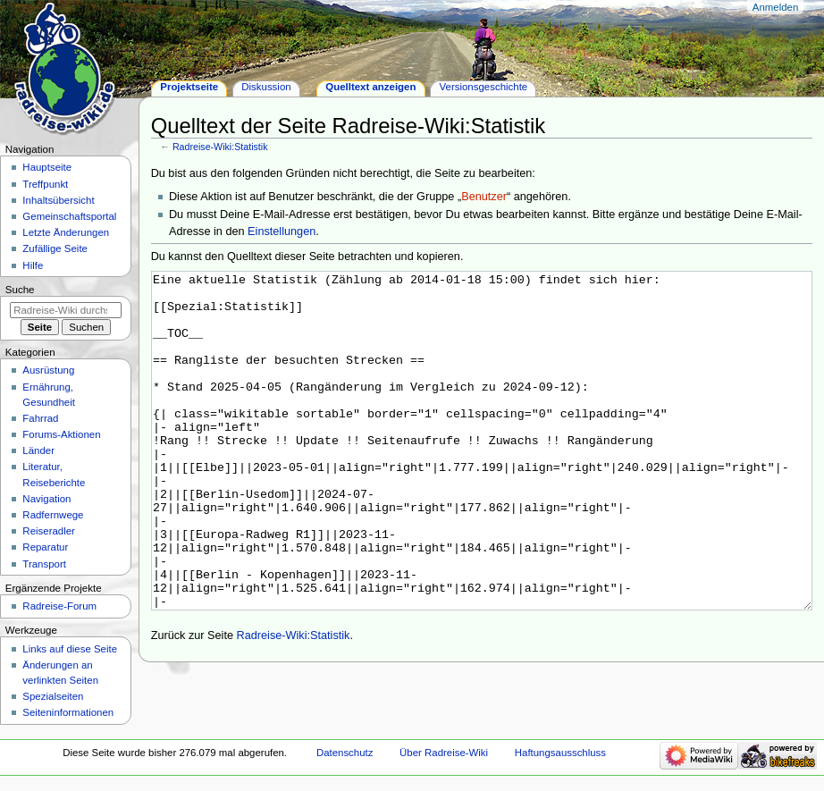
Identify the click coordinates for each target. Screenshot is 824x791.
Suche (20, 289)
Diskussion (265, 86)
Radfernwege (52, 514)
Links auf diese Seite (69, 649)
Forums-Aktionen (61, 434)
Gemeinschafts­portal (69, 216)
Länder (38, 450)
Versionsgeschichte (484, 86)
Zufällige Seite (55, 248)
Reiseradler (48, 531)
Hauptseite (46, 167)
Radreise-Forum (59, 606)
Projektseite (189, 86)
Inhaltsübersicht (58, 200)
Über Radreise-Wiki (443, 758)
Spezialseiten (52, 696)
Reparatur (45, 547)
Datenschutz (345, 758)
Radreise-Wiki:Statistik (220, 146)
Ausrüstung (48, 370)
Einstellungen (281, 231)
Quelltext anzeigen (370, 86)
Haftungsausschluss (560, 758)
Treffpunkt (45, 184)
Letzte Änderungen (65, 232)
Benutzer (484, 196)
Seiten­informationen (68, 712)
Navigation (46, 498)
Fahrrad (40, 418)
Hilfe (32, 265)
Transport (44, 564)
